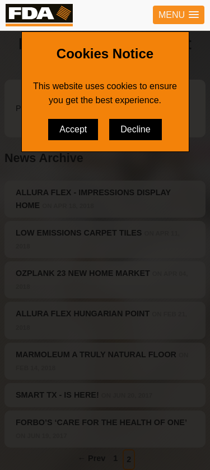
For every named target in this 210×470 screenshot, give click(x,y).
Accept (73, 129)
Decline (135, 129)
